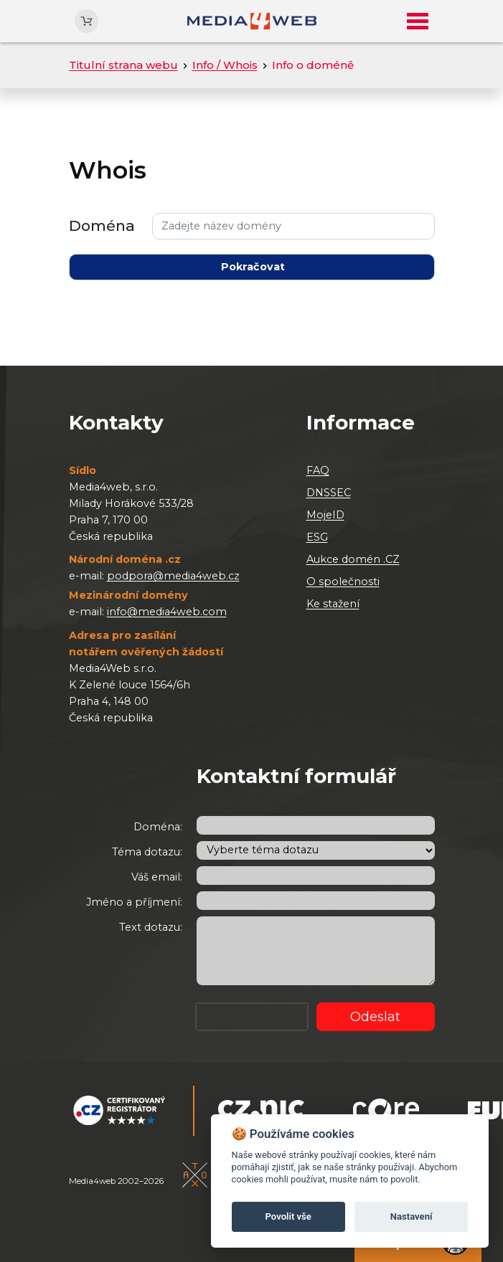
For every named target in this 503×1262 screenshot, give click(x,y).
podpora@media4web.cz (173, 575)
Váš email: (156, 876)
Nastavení (411, 1216)
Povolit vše (288, 1216)
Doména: (157, 826)
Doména (102, 225)
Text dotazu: (150, 927)
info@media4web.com (167, 611)
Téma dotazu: (147, 851)
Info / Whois (225, 65)
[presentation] (252, 1017)
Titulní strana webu (123, 65)
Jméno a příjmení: (134, 902)
